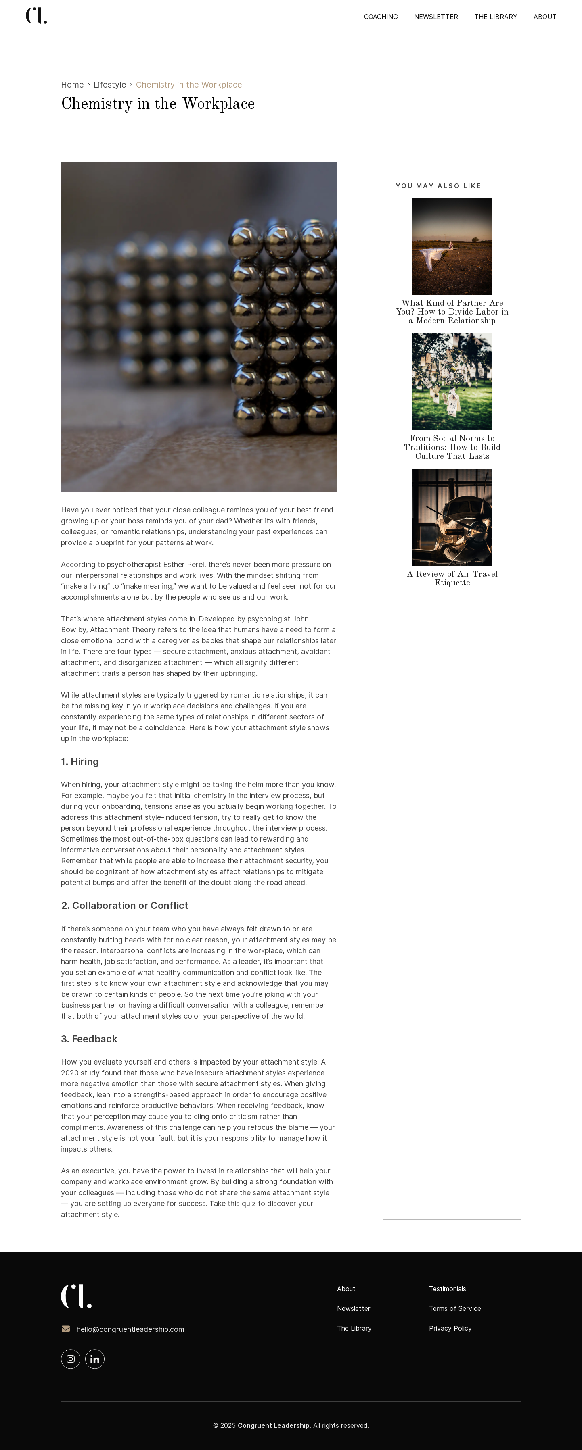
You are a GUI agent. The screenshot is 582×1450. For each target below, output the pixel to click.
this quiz (242, 1203)
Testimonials (447, 1289)
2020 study (80, 1073)
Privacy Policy (450, 1328)
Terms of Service (455, 1308)
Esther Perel (183, 564)
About (346, 1289)
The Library (495, 17)
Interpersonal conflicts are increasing (162, 950)
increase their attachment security (254, 860)
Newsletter (436, 17)
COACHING (381, 17)
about (545, 17)
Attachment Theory (122, 629)
